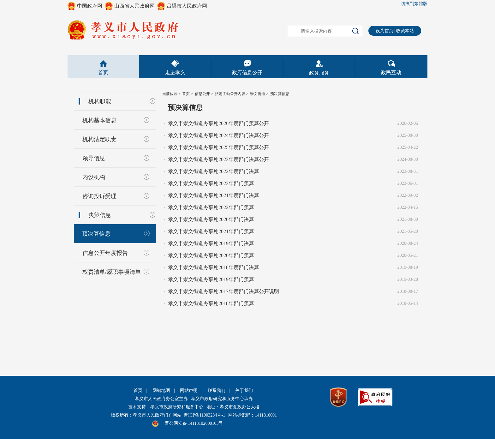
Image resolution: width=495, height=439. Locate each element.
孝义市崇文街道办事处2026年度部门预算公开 (218, 123)
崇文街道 (257, 94)
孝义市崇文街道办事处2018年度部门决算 (213, 267)
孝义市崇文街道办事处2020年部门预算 (211, 255)
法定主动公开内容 (230, 94)
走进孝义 (175, 72)
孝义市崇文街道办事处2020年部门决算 (211, 219)
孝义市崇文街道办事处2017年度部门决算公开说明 (223, 291)
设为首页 (384, 30)
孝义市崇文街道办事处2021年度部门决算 (213, 195)
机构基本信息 (99, 120)
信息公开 (202, 94)
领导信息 (93, 158)
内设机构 (93, 177)
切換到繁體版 (414, 3)
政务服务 (319, 72)
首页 (103, 72)
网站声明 (189, 390)
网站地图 (161, 390)
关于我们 (244, 390)
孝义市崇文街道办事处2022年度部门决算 (213, 171)
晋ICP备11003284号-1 (204, 415)
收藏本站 (405, 30)
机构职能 (99, 101)
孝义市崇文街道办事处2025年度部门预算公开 (218, 147)
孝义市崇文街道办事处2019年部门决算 (211, 243)
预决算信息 (96, 234)
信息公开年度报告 (105, 253)
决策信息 (99, 215)
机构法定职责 (99, 139)
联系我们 (216, 390)
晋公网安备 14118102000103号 (194, 423)
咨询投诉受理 (99, 196)
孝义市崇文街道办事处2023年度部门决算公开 (218, 159)
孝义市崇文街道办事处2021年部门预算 (211, 231)
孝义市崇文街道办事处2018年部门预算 (211, 303)
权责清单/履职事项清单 (111, 272)
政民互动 (391, 72)
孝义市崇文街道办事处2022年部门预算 (211, 207)
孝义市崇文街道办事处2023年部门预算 (211, 183)
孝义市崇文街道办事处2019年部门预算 (211, 279)
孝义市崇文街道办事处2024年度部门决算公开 (218, 135)
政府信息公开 (247, 72)
